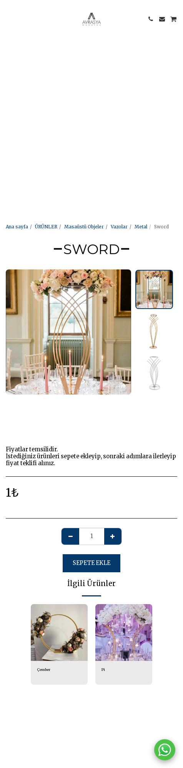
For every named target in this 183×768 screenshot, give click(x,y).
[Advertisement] (91, 91)
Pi (103, 669)
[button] (8, 18)
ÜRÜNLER (46, 227)
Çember (43, 669)
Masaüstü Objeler (84, 227)
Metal (141, 227)
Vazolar (119, 227)
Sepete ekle (91, 563)
